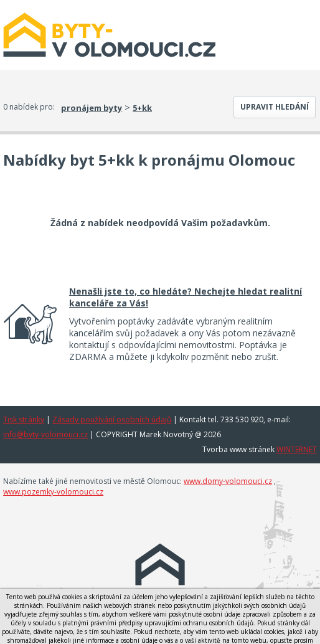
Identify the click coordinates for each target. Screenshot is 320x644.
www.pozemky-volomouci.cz (53, 491)
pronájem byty (91, 107)
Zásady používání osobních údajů (111, 419)
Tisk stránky (23, 419)
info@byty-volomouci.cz (45, 434)
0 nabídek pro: (29, 107)
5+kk (142, 107)
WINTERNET (296, 449)
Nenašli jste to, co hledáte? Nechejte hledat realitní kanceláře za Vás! (185, 297)
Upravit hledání (274, 107)
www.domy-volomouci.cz (228, 481)
